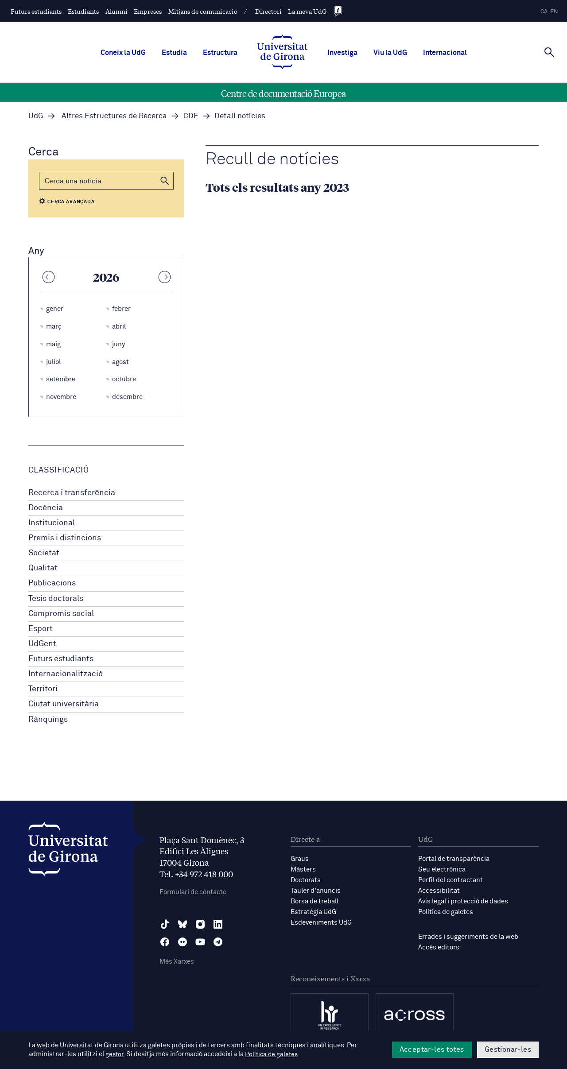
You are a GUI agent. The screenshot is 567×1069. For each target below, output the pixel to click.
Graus (300, 859)
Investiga (342, 52)
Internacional (445, 52)
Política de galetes (445, 912)
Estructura (220, 52)
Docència (45, 508)
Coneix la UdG (123, 52)
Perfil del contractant (450, 880)
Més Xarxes (176, 961)
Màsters (303, 869)
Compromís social (61, 614)
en (554, 12)
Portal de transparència (453, 859)
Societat (43, 553)
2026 (106, 276)
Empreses (148, 11)
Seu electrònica (442, 869)
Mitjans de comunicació (202, 11)
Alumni (116, 11)
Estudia (174, 52)
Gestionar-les (508, 1049)
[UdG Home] (282, 53)
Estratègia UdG (313, 912)
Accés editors (438, 947)
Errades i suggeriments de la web (468, 936)
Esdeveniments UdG (321, 922)
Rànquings (48, 720)
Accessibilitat (439, 890)
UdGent (42, 644)
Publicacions (52, 583)
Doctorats (306, 880)
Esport (40, 629)
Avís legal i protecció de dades (463, 901)
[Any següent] (164, 277)
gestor (114, 1054)
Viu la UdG (390, 52)
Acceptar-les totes (432, 1049)
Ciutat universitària (63, 704)
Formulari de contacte (192, 892)
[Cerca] (549, 52)
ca (544, 12)
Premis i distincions (64, 538)
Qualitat (43, 568)
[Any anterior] (48, 277)
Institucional (51, 523)
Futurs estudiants (36, 11)
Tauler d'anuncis (316, 890)
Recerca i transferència (71, 493)
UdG (35, 116)
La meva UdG (307, 11)
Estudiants (83, 11)
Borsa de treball (314, 901)
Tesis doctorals (55, 599)
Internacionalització (65, 674)
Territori (43, 689)
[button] (165, 181)
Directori (268, 11)
